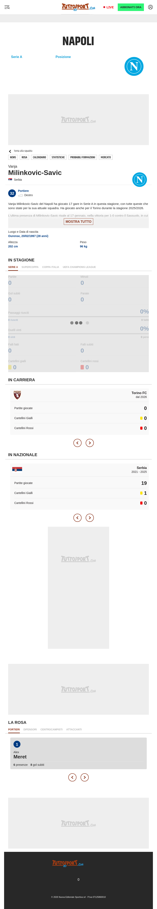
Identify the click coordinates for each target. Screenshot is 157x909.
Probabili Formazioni (82, 157)
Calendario (39, 157)
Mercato (106, 157)
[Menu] (7, 7)
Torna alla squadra (20, 151)
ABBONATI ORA (130, 7)
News (13, 157)
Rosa (24, 157)
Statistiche (58, 157)
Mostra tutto (78, 221)
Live (110, 7)
